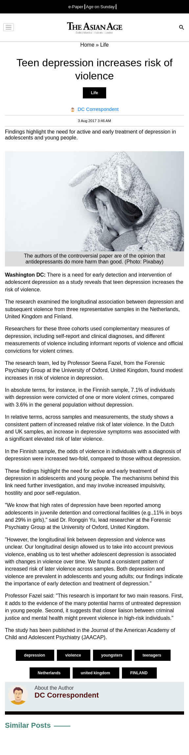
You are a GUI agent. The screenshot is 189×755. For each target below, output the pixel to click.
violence (73, 655)
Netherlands (50, 673)
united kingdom (96, 673)
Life (94, 93)
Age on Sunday (100, 6)
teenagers (152, 655)
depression (35, 655)
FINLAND (139, 673)
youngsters (112, 655)
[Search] (182, 28)
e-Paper (75, 6)
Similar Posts (28, 725)
